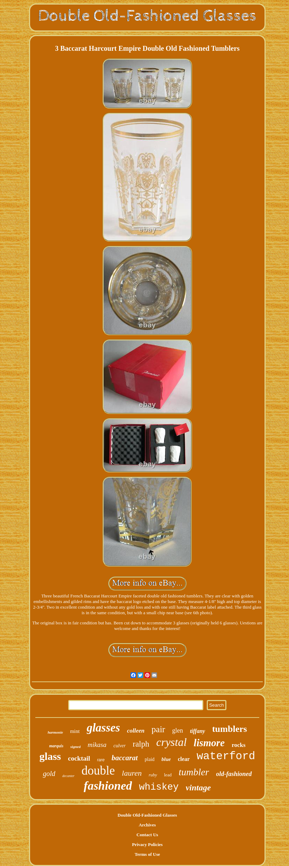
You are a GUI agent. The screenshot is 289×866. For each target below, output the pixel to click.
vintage (198, 787)
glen (177, 730)
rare (101, 759)
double (98, 770)
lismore (209, 742)
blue (166, 759)
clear (184, 759)
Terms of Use (147, 854)
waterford (226, 756)
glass (50, 756)
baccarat (125, 758)
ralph (141, 744)
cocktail (79, 758)
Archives (147, 824)
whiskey (158, 787)
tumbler (193, 772)
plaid (150, 759)
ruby (153, 774)
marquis (56, 745)
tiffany (197, 731)
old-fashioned (234, 773)
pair (158, 729)
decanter (68, 776)
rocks (238, 745)
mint (75, 731)
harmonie (55, 732)
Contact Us (147, 834)
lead (168, 774)
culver (119, 745)
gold (49, 773)
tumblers (229, 729)
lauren (132, 773)
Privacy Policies (147, 844)
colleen (135, 730)
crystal (171, 742)
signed (75, 746)
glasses (103, 727)
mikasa (96, 744)
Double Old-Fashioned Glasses (147, 815)
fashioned (108, 785)
